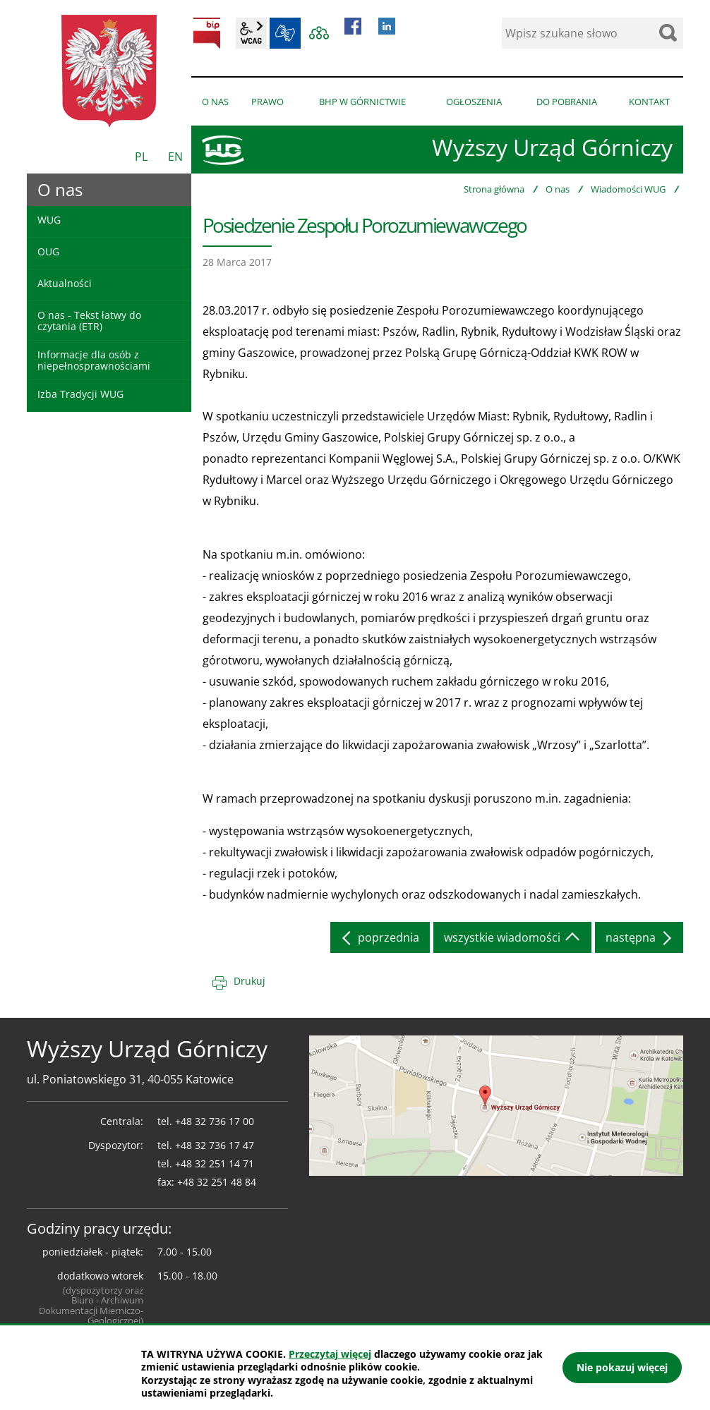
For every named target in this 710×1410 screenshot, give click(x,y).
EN (175, 156)
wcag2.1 (251, 33)
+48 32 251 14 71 (214, 1163)
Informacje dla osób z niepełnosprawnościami (93, 360)
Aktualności (64, 283)
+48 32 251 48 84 (216, 1182)
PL (141, 156)
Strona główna (494, 189)
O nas (558, 189)
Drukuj (249, 980)
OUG (48, 251)
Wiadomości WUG (628, 189)
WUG (49, 219)
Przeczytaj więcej (330, 1354)
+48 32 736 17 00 (214, 1121)
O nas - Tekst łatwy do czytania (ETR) (89, 320)
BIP (206, 33)
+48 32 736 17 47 (214, 1145)
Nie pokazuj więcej (622, 1367)
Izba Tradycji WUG (80, 394)
